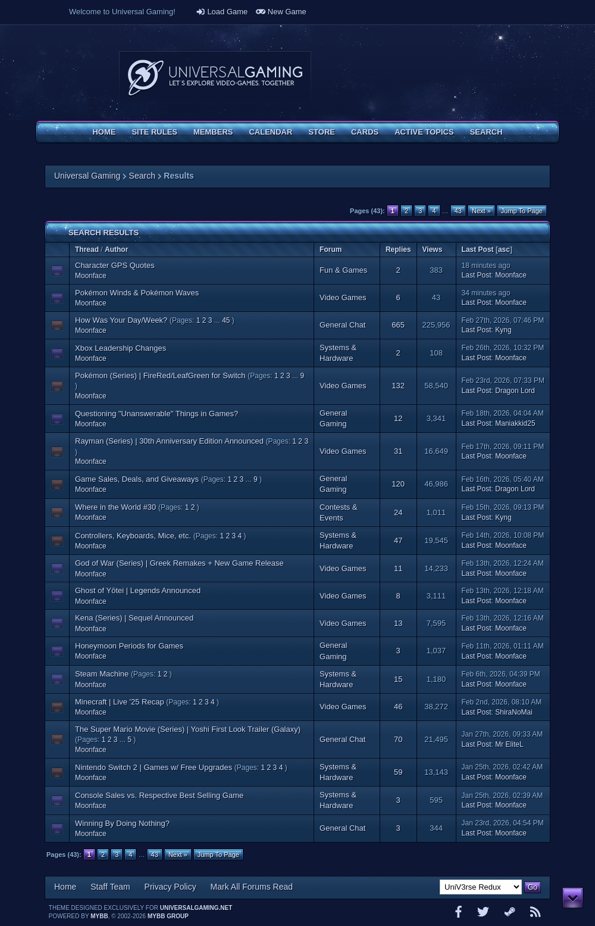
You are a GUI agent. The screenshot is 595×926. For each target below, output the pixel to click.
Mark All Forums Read (252, 886)
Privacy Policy (170, 886)
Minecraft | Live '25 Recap (119, 701)
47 (398, 540)
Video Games (343, 297)
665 (398, 324)
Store (321, 131)
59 (398, 772)
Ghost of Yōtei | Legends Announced (138, 590)
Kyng (503, 330)
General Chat (342, 324)
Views (432, 249)
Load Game (222, 11)
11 (398, 568)
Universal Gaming (87, 175)
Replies (398, 249)
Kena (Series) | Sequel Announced (134, 617)
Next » (481, 210)
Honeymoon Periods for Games (129, 645)
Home (103, 131)
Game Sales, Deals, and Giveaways (137, 479)
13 (398, 623)
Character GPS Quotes (115, 265)
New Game (281, 11)
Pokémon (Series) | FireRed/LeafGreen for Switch (160, 375)
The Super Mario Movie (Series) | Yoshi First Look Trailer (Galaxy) (187, 729)
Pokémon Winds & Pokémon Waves (137, 292)
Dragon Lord (515, 390)
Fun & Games (343, 270)
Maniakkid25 (515, 423)
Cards (364, 131)
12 (398, 418)
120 (398, 483)
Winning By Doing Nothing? (122, 823)
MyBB (99, 916)
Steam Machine (102, 673)
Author (116, 249)
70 (398, 739)
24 (398, 512)
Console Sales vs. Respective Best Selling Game (159, 795)
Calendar (270, 131)
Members (213, 131)
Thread (87, 249)
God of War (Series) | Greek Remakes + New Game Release (179, 563)
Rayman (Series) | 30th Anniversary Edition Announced (169, 441)
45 (226, 320)
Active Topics (423, 131)
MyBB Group (168, 916)
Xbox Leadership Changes (120, 348)
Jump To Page (522, 210)
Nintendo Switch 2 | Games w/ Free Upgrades (153, 767)
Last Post (478, 249)
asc (504, 249)
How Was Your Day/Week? (121, 320)
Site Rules (154, 131)
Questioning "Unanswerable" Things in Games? (156, 413)
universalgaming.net (196, 908)
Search (486, 131)
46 (398, 706)
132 (398, 385)
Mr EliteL (509, 744)
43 (458, 210)
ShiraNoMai (514, 712)
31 (398, 451)
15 (398, 679)
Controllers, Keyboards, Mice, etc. (133, 535)
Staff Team (110, 886)
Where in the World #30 (115, 507)
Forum (331, 249)
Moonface (91, 276)
